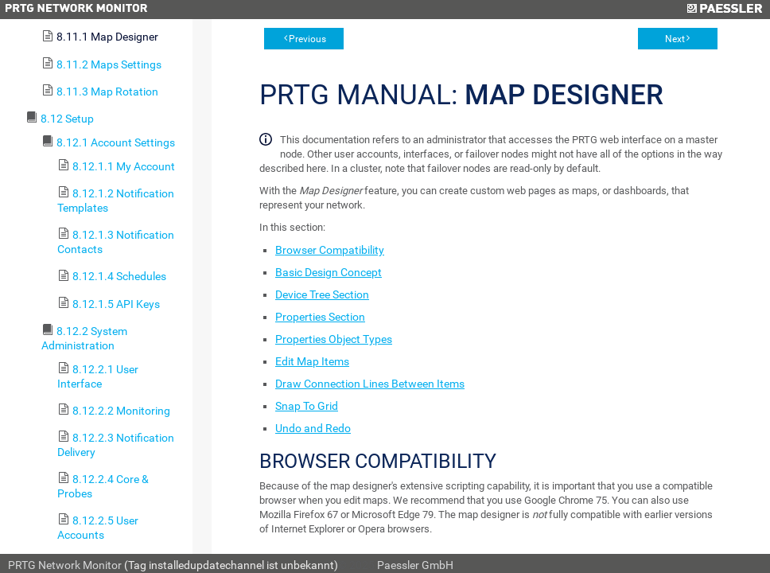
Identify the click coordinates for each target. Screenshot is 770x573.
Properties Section (320, 316)
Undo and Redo (313, 428)
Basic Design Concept (328, 272)
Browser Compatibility (329, 250)
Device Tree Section (322, 294)
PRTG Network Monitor (65, 565)
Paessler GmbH (415, 565)
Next (675, 39)
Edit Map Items (312, 361)
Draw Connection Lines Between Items (370, 383)
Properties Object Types (333, 339)
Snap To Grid (306, 406)
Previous (307, 39)
